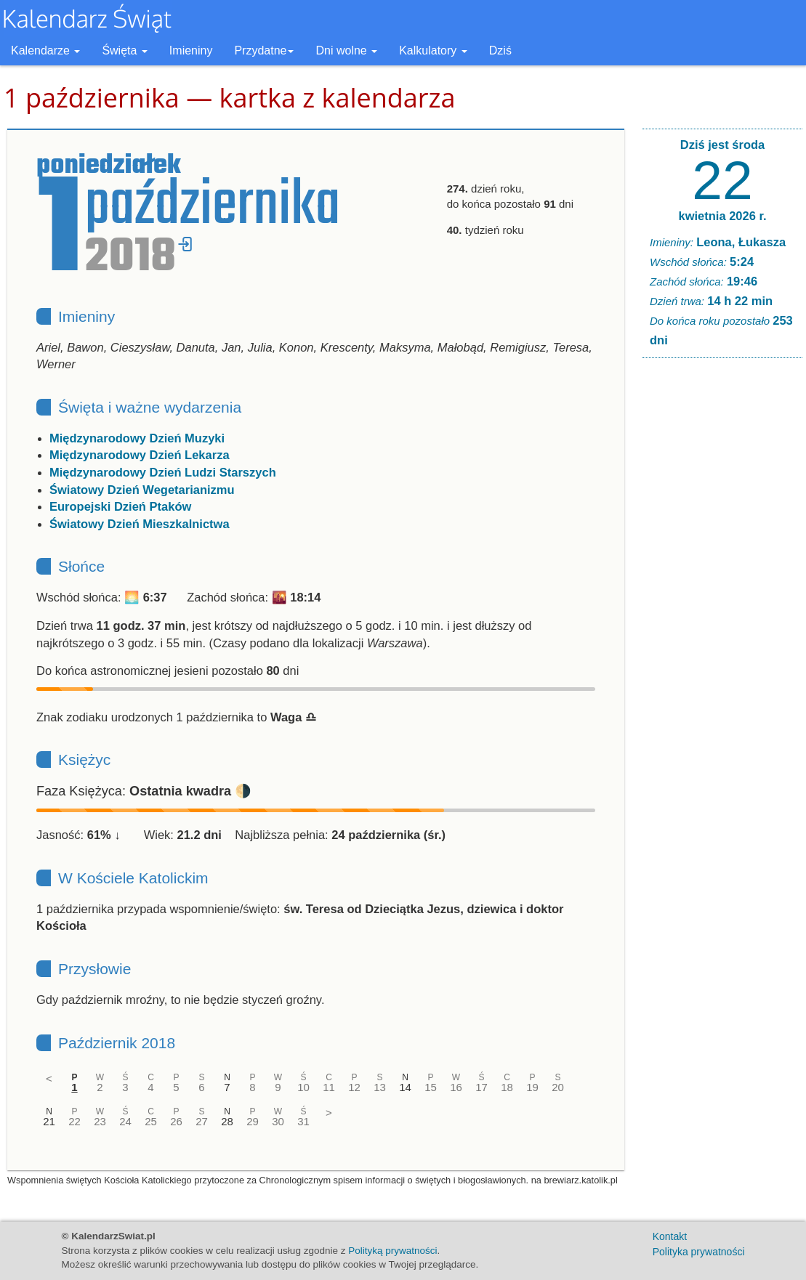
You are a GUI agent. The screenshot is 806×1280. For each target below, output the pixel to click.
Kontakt (670, 1236)
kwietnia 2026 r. (722, 215)
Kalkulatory (433, 50)
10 (303, 1087)
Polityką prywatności (392, 1250)
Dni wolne (346, 50)
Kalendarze (45, 50)
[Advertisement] (722, 591)
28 (227, 1121)
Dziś (500, 50)
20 (558, 1087)
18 (507, 1087)
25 (151, 1121)
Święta (124, 50)
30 (278, 1121)
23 (100, 1121)
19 (532, 1087)
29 (252, 1121)
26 (176, 1121)
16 (456, 1087)
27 (202, 1121)
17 (481, 1087)
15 (430, 1087)
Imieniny (191, 50)
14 (405, 1087)
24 (125, 1121)
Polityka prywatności (699, 1251)
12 (354, 1087)
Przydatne (264, 50)
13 (380, 1087)
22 (74, 1121)
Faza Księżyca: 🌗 (143, 791)
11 (329, 1087)
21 (49, 1121)
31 (303, 1121)
